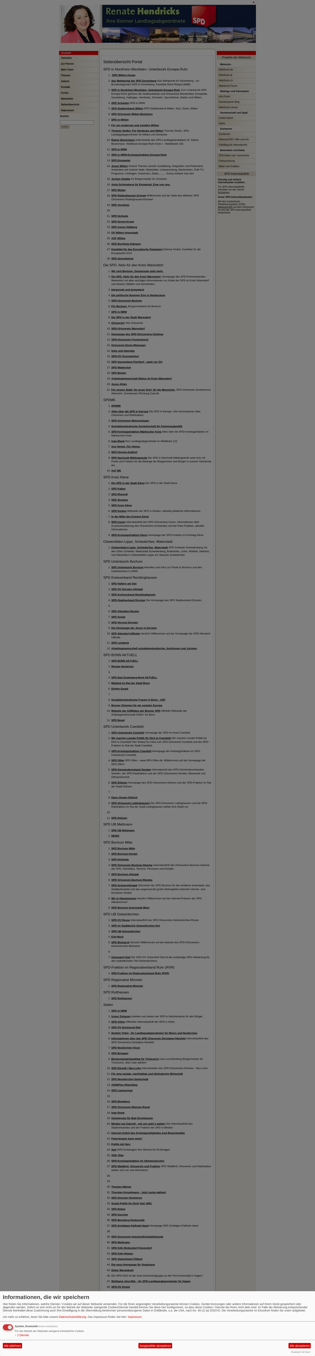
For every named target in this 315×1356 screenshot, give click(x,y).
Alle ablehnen (12, 1345)
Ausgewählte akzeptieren (155, 1345)
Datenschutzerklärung (72, 1316)
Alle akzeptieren (300, 1345)
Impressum (135, 1316)
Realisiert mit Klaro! (301, 1352)
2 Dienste (22, 1335)
